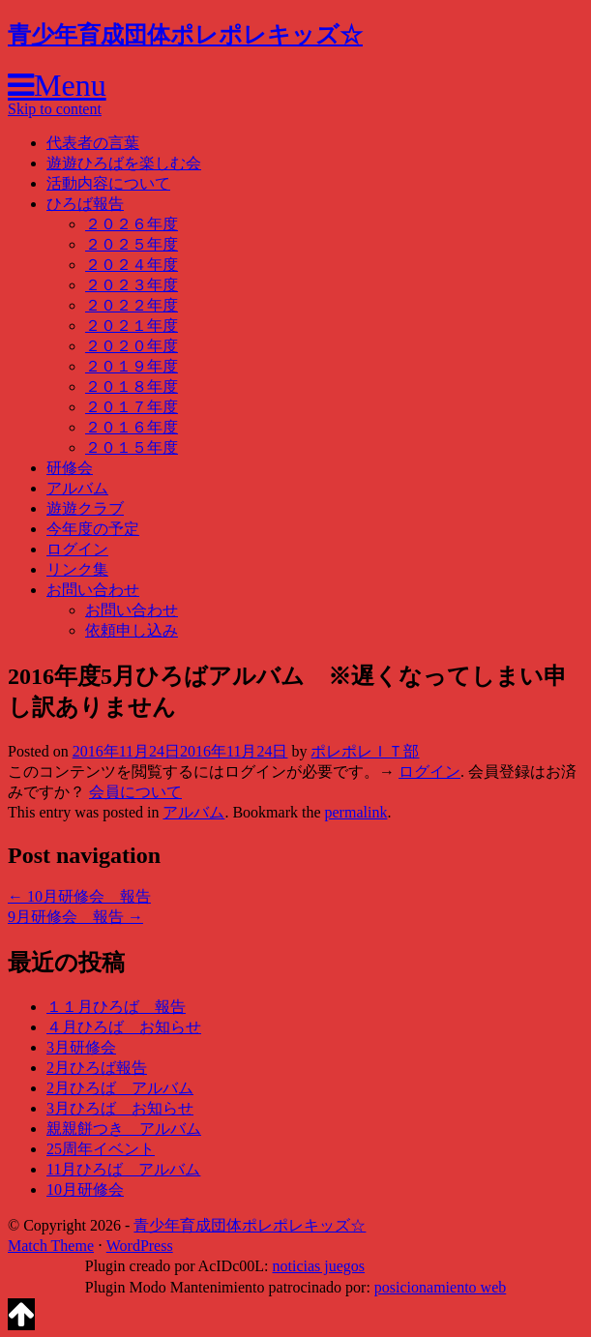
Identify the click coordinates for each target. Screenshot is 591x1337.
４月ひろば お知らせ (123, 1027)
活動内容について (108, 183)
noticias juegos (318, 1266)
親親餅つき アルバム (123, 1128)
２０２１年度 (131, 325)
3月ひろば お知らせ (119, 1108)
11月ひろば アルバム (123, 1169)
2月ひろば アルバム (119, 1088)
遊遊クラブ (85, 508)
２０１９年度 (131, 366)
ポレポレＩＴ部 (364, 751)
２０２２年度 (131, 305)
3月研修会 (81, 1047)
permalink (356, 812)
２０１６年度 (131, 427)
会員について (135, 792)
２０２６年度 (131, 224)
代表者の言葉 (92, 142)
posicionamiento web (440, 1287)
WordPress (139, 1245)
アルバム (77, 488)
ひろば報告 (85, 203)
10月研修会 (85, 1189)
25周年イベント (100, 1149)
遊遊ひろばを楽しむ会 (123, 163)
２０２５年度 (131, 244)
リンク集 (77, 569)
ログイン (77, 549)
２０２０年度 (131, 346)
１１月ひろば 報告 (116, 1006)
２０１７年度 (131, 407)
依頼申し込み (131, 630)
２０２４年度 (131, 264)
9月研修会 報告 (75, 916)
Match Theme (51, 1245)
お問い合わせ (92, 589)
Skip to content (55, 109)
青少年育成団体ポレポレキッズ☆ (185, 34)
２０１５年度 (131, 447)
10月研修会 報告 (79, 896)
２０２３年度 (131, 285)
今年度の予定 (92, 528)
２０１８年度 (131, 386)
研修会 (69, 468)
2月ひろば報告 (96, 1067)
